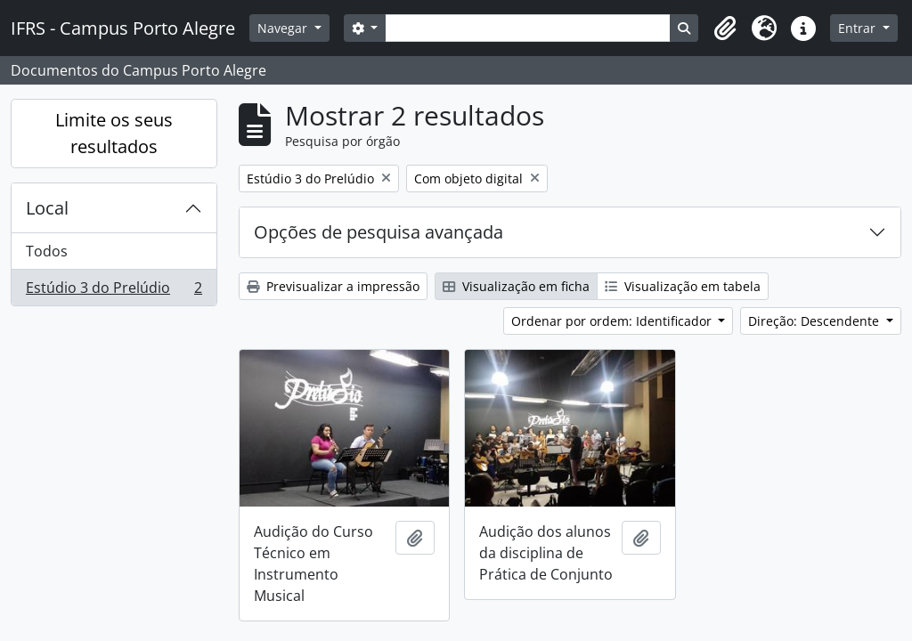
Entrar (858, 28)
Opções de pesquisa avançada (378, 232)
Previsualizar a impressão (333, 286)
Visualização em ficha (516, 286)
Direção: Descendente (815, 320)
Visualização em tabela (683, 286)
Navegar (284, 28)
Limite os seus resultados (114, 133)
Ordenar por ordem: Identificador (613, 320)
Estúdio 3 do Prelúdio (113, 291)
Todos (47, 251)
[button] (725, 28)
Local (47, 208)
